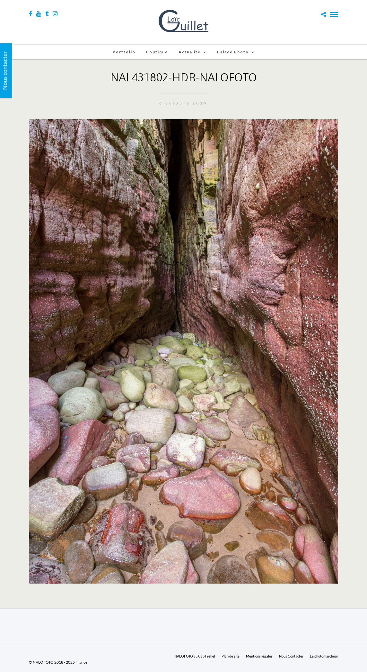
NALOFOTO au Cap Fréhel (194, 656)
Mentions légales (259, 656)
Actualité (190, 52)
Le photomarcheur (324, 656)
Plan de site (231, 656)
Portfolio (124, 52)
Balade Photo (233, 52)
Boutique (157, 52)
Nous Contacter (291, 656)
